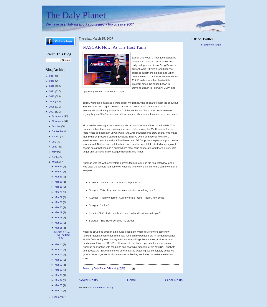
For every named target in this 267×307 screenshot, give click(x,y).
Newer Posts (88, 280)
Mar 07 (59, 270)
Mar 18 (59, 217)
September (58, 131)
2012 (52, 86)
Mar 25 (59, 186)
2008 (52, 106)
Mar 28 (59, 176)
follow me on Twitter (211, 44)
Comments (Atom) (103, 287)
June (55, 146)
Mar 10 (59, 259)
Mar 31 (59, 166)
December (58, 116)
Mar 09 (59, 264)
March (55, 162)
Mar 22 (59, 197)
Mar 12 (59, 249)
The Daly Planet (75, 15)
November (58, 121)
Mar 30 (59, 171)
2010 (52, 96)
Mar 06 (59, 275)
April (54, 157)
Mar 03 (59, 285)
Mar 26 (59, 181)
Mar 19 (59, 212)
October (56, 126)
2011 (52, 91)
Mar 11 (59, 254)
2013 (52, 81)
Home (131, 280)
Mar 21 (59, 202)
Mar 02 (59, 290)
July (54, 141)
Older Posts (174, 280)
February (57, 297)
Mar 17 (59, 222)
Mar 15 (59, 227)
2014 (52, 76)
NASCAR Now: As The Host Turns (114, 47)
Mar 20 (59, 207)
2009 (52, 101)
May (54, 151)
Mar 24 (59, 192)
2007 (52, 111)
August (56, 136)
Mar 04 (59, 280)
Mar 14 (59, 244)
